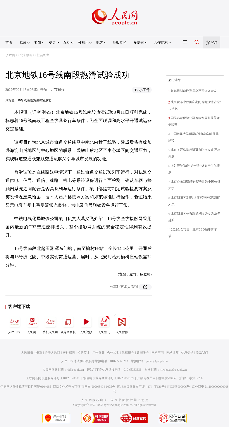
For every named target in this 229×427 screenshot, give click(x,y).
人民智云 (104, 324)
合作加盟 (113, 352)
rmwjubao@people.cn (173, 369)
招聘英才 (83, 352)
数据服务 (143, 352)
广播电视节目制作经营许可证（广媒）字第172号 (170, 378)
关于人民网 (52, 352)
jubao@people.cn (157, 361)
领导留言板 (68, 324)
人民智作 (121, 324)
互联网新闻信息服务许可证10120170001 (52, 378)
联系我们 (202, 352)
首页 (8, 42)
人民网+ (32, 324)
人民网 (10, 55)
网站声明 (158, 352)
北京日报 (58, 89)
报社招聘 (69, 352)
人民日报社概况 (31, 352)
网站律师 (172, 352)
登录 (214, 42)
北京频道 (26, 55)
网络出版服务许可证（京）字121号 (141, 386)
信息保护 (187, 352)
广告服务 (98, 352)
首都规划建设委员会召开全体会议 (194, 91)
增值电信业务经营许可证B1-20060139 (108, 378)
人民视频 (86, 324)
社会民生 (43, 55)
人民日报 (14, 324)
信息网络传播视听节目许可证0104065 (25, 386)
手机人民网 (50, 324)
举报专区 (119, 42)
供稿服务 (128, 352)
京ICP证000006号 (178, 386)
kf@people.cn (75, 369)
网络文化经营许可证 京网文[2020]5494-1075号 (84, 386)
